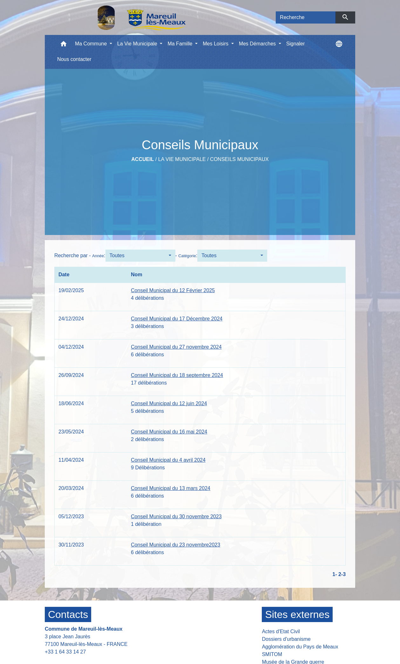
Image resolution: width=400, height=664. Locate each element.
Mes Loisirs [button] (216, 43)
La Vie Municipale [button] (138, 43)
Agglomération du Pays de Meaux (300, 646)
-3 (343, 574)
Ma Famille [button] (180, 43)
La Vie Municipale (182, 159)
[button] (63, 45)
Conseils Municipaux (239, 159)
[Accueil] (125, 17)
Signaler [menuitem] (295, 43)
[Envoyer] (346, 17)
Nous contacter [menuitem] (74, 59)
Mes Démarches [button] (258, 43)
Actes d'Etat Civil (281, 631)
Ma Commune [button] (91, 43)
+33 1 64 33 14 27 (65, 651)
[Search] (306, 17)
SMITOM (272, 654)
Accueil (142, 159)
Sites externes (297, 614)
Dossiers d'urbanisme (286, 639)
